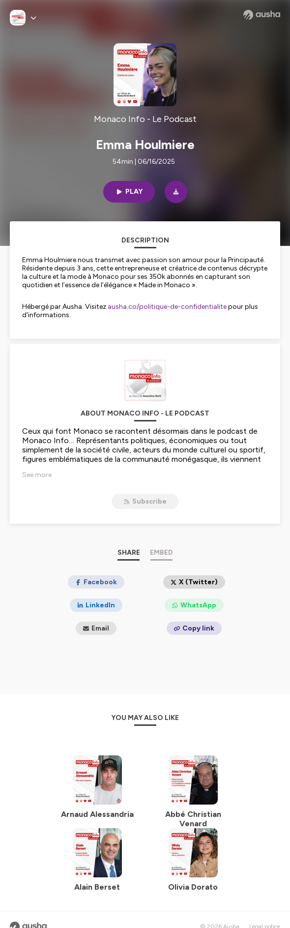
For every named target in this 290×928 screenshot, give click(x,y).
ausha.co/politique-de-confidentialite (167, 306)
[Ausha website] (261, 15)
